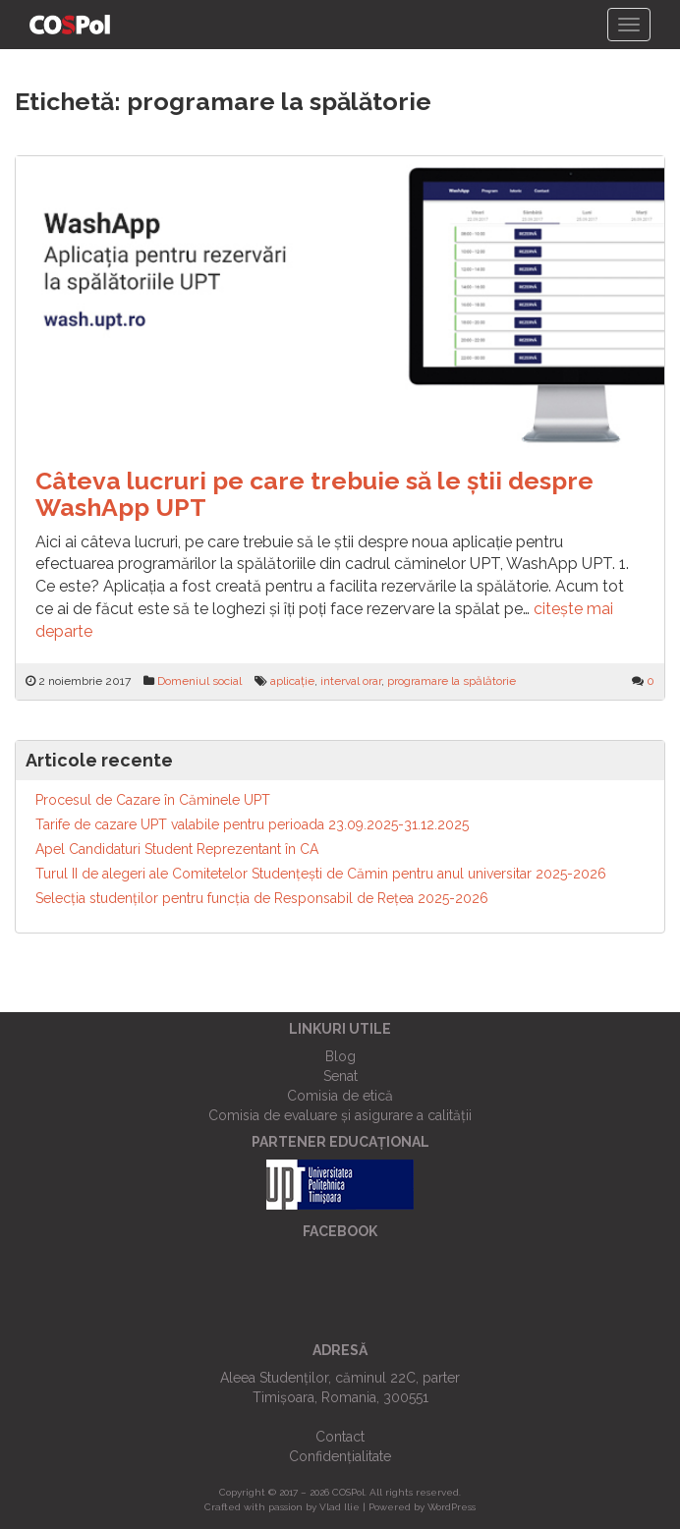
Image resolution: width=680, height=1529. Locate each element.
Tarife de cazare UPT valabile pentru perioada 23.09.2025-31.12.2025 (252, 824)
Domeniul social (199, 681)
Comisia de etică (340, 1096)
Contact (340, 1436)
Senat (340, 1076)
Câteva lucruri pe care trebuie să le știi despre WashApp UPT (314, 494)
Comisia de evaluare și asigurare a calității (340, 1115)
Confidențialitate (340, 1456)
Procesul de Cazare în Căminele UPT (152, 800)
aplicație (292, 681)
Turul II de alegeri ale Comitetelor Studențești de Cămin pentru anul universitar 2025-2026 (320, 873)
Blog (340, 1056)
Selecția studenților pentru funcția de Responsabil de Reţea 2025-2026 (261, 898)
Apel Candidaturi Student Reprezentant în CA (176, 849)
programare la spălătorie (451, 681)
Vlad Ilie (339, 1506)
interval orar (350, 681)
